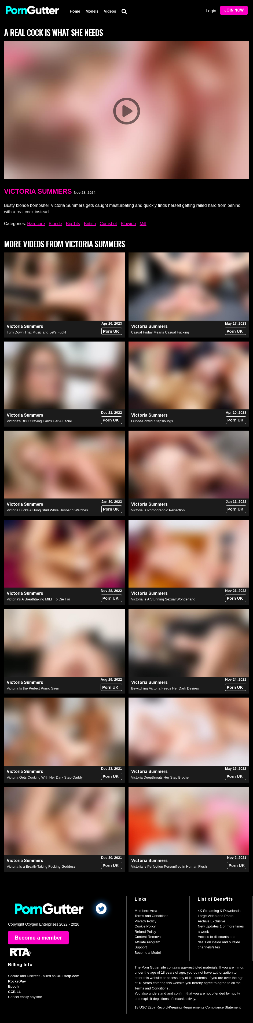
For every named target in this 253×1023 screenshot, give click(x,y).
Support (141, 947)
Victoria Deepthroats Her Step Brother (160, 777)
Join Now (234, 10)
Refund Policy (145, 932)
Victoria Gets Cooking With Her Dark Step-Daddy (45, 777)
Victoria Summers (38, 191)
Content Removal (148, 937)
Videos (110, 11)
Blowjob (128, 223)
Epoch (13, 986)
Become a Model (148, 953)
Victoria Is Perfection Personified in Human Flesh (169, 866)
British (90, 223)
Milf (143, 223)
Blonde (55, 223)
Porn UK (111, 331)
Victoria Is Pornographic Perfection (158, 510)
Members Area (146, 911)
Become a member (38, 937)
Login (211, 11)
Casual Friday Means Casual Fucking (160, 332)
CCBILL (14, 992)
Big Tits (73, 223)
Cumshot (108, 223)
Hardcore (36, 223)
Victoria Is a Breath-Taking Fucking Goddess (41, 866)
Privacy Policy (145, 921)
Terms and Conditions (151, 916)
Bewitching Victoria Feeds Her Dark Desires (165, 688)
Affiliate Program (147, 942)
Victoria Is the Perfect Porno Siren (33, 688)
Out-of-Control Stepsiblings (152, 421)
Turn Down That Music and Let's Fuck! (36, 332)
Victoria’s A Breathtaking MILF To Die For (38, 599)
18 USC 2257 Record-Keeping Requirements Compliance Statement (188, 1007)
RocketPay (17, 981)
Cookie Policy (145, 926)
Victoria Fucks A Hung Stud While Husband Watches (47, 510)
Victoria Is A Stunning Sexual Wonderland (163, 599)
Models (92, 11)
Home (75, 11)
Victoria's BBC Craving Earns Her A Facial (39, 421)
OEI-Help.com (68, 976)
